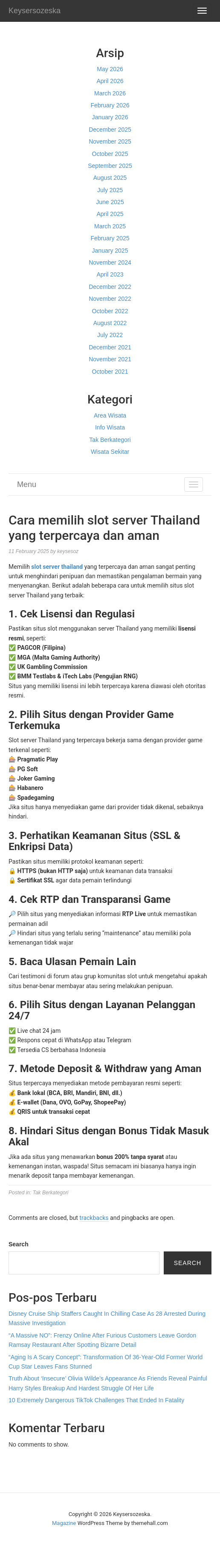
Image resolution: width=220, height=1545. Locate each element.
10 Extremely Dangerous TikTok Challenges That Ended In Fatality (96, 1400)
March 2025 (110, 226)
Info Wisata (110, 427)
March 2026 (110, 93)
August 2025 (110, 177)
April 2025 (109, 213)
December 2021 (110, 347)
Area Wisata (110, 415)
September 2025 (110, 165)
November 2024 (110, 262)
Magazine (64, 1523)
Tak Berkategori (109, 439)
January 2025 (110, 250)
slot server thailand (57, 566)
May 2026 (110, 69)
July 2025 (110, 190)
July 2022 (110, 334)
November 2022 (110, 298)
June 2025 (110, 202)
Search (19, 1244)
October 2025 (110, 153)
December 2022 (110, 286)
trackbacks (93, 1217)
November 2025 (110, 141)
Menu (26, 484)
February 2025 (109, 238)
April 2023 (109, 274)
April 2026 (109, 81)
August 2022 (110, 323)
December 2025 (110, 129)
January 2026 (110, 117)
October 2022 (110, 311)
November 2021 (110, 359)
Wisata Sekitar (110, 451)
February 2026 (109, 105)
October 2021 (110, 371)
